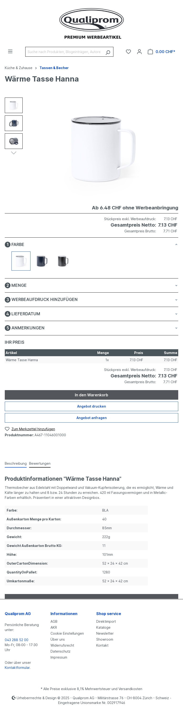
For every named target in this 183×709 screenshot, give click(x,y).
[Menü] (10, 51)
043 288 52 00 (16, 640)
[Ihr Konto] (139, 51)
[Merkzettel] (128, 51)
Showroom (104, 639)
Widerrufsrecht (62, 645)
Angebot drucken (91, 406)
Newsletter (105, 633)
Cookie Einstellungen (67, 633)
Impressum (59, 657)
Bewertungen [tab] (40, 463)
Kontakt (102, 645)
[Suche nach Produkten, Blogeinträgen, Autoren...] (63, 52)
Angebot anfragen (91, 418)
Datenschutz (61, 651)
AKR (54, 627)
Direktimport (106, 621)
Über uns (58, 639)
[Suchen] (107, 52)
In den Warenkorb (91, 395)
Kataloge (103, 627)
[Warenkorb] (161, 51)
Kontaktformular (17, 667)
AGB (54, 621)
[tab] (16, 464)
